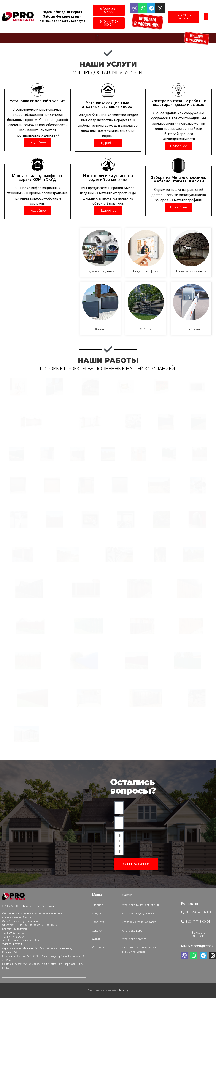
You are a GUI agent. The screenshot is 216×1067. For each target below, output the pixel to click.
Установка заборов (135, 1030)
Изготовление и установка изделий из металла (139, 1038)
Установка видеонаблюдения (141, 1004)
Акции (97, 1030)
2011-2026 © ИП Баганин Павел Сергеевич (28, 1006)
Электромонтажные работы (140, 1017)
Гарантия (99, 1017)
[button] (206, 16)
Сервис (98, 1023)
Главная (98, 1004)
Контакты (99, 1036)
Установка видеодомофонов (140, 1010)
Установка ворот (133, 1023)
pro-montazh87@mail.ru (24, 1040)
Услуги (97, 1010)
